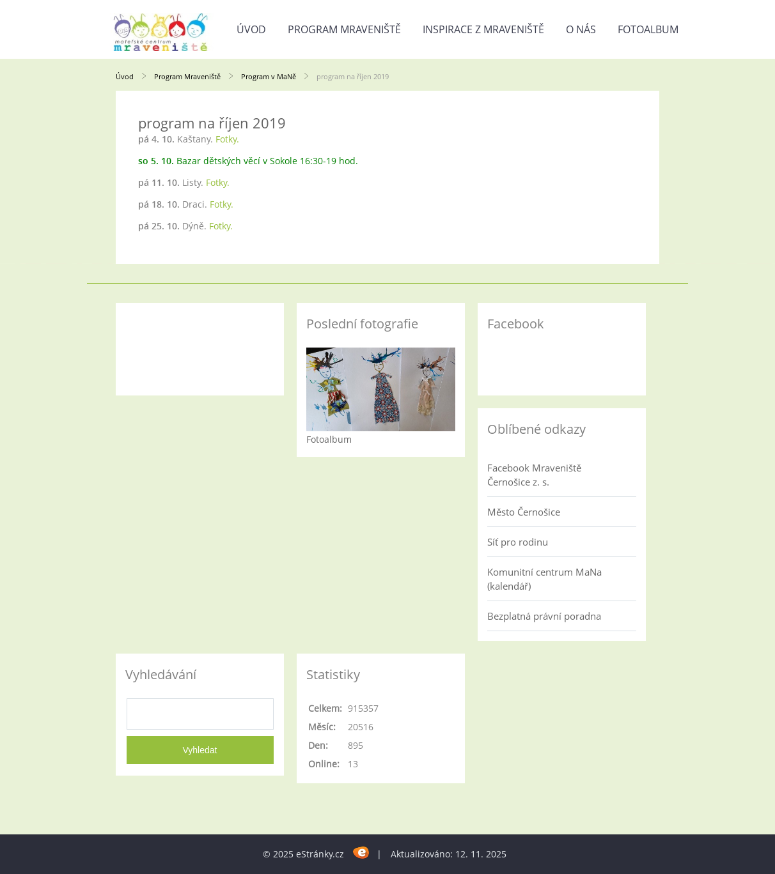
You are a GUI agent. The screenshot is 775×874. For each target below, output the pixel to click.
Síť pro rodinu (517, 541)
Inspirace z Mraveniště (483, 29)
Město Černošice (523, 511)
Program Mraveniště (344, 29)
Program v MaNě (268, 76)
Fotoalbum (648, 29)
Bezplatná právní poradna (544, 616)
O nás (581, 29)
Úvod (251, 29)
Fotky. (227, 139)
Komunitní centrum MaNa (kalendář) (544, 578)
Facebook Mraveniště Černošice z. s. (534, 474)
